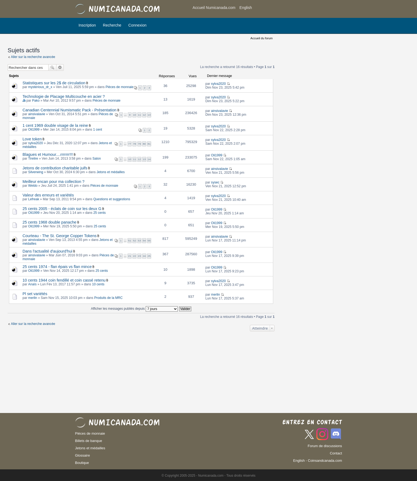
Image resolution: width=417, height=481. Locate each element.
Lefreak (33, 199)
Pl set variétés (35, 294)
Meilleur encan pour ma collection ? (53, 181)
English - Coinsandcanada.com (317, 461)
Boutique (82, 463)
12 (144, 114)
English (246, 7)
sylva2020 (218, 84)
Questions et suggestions (111, 199)
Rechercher (52, 67)
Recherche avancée (60, 67)
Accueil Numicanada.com (214, 7)
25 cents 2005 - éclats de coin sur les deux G (62, 208)
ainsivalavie (36, 114)
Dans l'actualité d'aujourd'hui (47, 251)
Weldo (32, 186)
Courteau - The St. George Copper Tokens (60, 236)
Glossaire (82, 455)
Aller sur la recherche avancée (33, 57)
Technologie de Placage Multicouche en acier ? (64, 96)
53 (139, 240)
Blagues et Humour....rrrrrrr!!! (48, 154)
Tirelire (33, 158)
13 (149, 114)
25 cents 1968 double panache (50, 222)
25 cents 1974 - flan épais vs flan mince (57, 266)
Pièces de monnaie (119, 87)
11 (139, 114)
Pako (36, 100)
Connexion (137, 25)
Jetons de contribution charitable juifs (55, 168)
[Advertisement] (298, 9)
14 (149, 159)
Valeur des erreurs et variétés (48, 195)
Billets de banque (88, 441)
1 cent (97, 129)
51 (129, 240)
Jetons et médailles (111, 172)
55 (149, 240)
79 (139, 143)
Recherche (112, 25)
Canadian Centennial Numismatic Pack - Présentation (69, 110)
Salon (97, 158)
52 (134, 240)
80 (144, 143)
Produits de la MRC (108, 298)
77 (129, 143)
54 (144, 240)
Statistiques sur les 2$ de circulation (54, 83)
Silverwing (35, 172)
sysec (215, 182)
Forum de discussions (325, 446)
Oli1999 (34, 129)
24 (144, 255)
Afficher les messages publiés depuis (134, 309)
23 (139, 255)
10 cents (98, 284)
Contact (336, 453)
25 (149, 255)
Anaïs (32, 284)
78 (134, 143)
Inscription (87, 25)
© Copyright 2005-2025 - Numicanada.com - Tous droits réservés (208, 475)
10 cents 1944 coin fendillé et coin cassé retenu (64, 280)
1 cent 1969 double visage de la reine (55, 125)
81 (149, 143)
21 (129, 255)
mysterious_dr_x (40, 87)
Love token (32, 139)
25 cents (99, 213)
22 (134, 255)
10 (134, 114)
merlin (32, 298)
